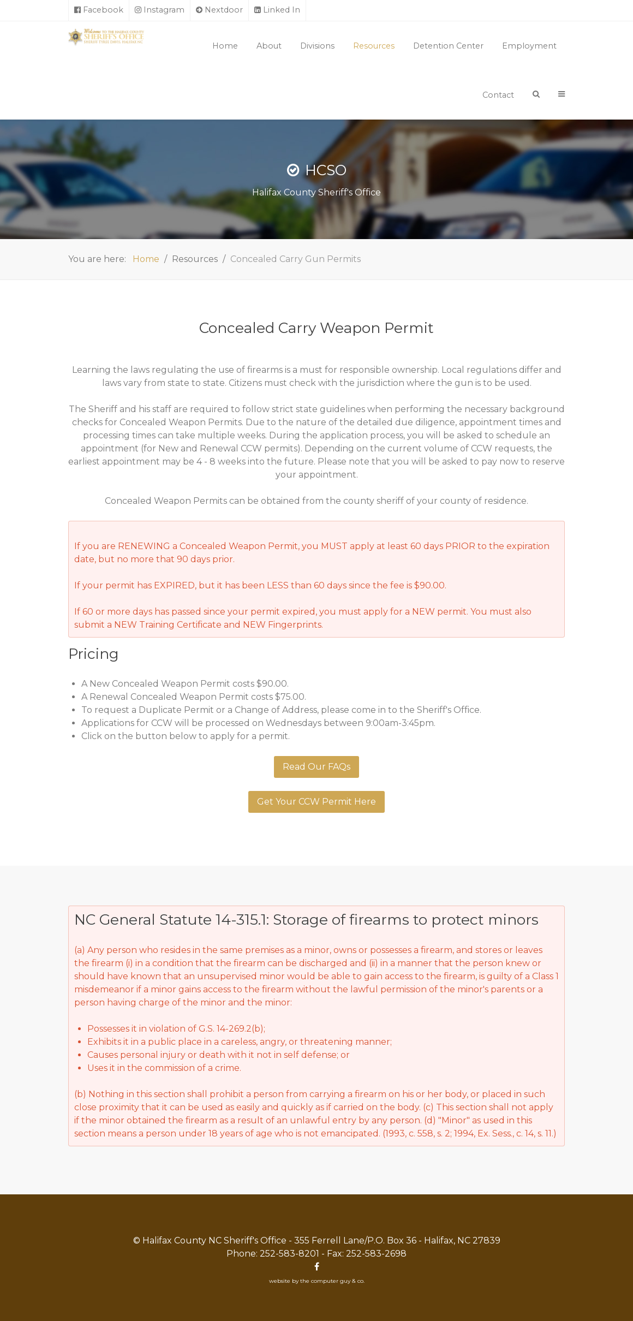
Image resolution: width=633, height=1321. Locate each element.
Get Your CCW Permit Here (316, 801)
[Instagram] (159, 10)
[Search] (536, 94)
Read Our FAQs (316, 766)
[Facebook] (98, 10)
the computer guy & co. (332, 1280)
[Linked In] (277, 10)
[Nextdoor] (219, 10)
